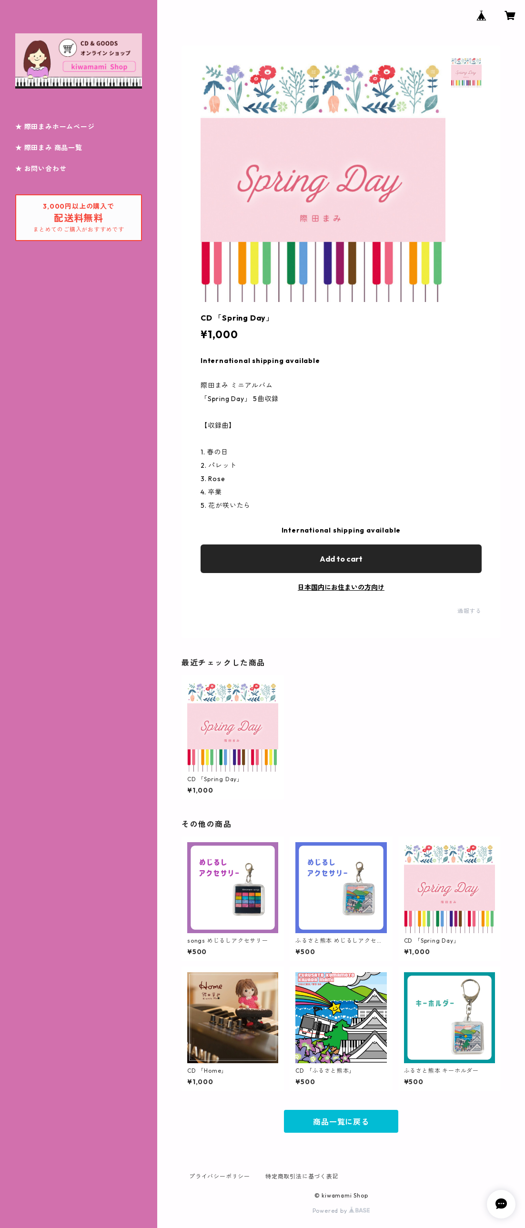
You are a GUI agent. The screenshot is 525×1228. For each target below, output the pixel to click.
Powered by (341, 1210)
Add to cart (341, 559)
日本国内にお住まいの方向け (341, 587)
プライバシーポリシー (219, 1176)
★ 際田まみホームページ (55, 126)
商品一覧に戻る (341, 1122)
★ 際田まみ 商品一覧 (48, 147)
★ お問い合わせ (40, 168)
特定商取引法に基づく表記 (302, 1176)
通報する (469, 610)
